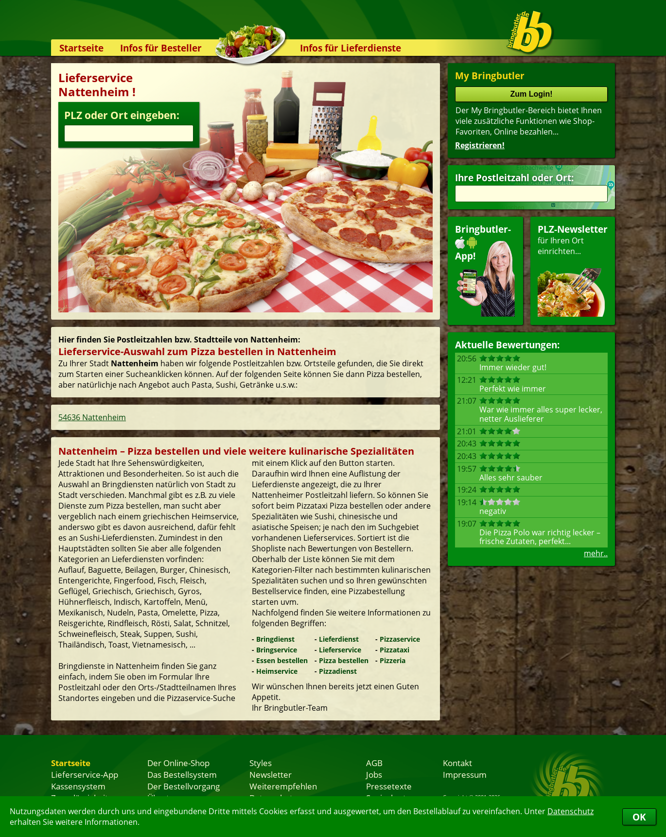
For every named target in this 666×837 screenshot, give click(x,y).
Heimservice (277, 671)
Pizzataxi (394, 649)
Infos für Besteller (161, 48)
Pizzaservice (400, 639)
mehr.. (596, 553)
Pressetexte (389, 786)
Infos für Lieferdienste (350, 48)
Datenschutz (570, 811)
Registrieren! (480, 145)
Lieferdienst (339, 639)
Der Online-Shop (178, 763)
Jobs (374, 774)
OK (639, 817)
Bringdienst (275, 639)
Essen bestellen (282, 660)
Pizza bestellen (343, 660)
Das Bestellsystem (182, 774)
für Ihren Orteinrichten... (573, 270)
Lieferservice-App (84, 774)
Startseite (81, 48)
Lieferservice (340, 649)
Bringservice (276, 649)
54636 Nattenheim (92, 417)
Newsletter (270, 774)
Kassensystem (78, 786)
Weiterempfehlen (283, 786)
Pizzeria (392, 660)
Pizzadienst (338, 671)
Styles (260, 763)
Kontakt (457, 763)
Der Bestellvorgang (183, 786)
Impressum (465, 774)
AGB (374, 763)
